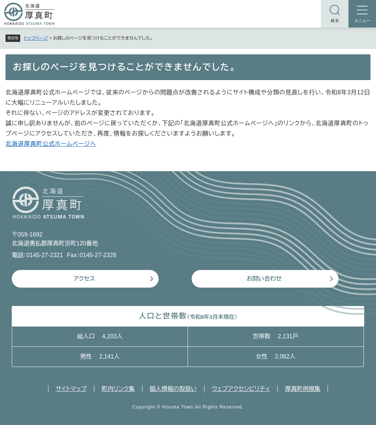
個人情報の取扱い (173, 389)
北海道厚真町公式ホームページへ (51, 144)
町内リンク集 (118, 389)
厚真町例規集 (302, 389)
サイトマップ (71, 389)
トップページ (36, 38)
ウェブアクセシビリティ (241, 389)
